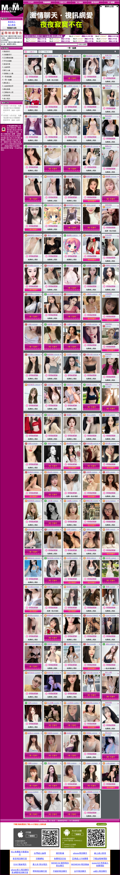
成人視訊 (7, 99)
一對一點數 (8, 80)
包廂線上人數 (8, 73)
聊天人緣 (7, 70)
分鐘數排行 (8, 55)
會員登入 (11, 22)
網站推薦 (7, 89)
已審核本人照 (8, 92)
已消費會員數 (8, 58)
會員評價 (7, 64)
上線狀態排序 (8, 86)
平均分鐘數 (8, 61)
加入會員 (11, 25)
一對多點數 (8, 77)
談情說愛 (7, 95)
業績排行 (7, 51)
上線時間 (7, 67)
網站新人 (7, 83)
